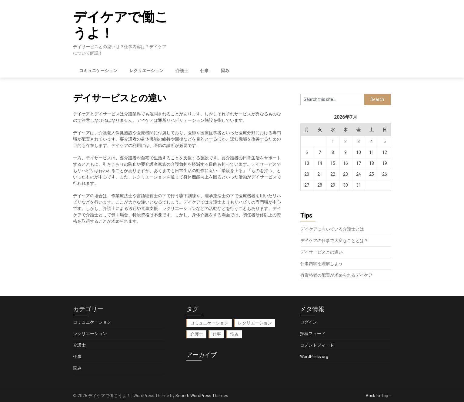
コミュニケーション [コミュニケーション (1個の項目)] (209, 323)
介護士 (181, 70)
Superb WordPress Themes (201, 395)
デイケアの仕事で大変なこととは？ (334, 240)
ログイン (308, 322)
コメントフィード (317, 345)
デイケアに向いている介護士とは (332, 229)
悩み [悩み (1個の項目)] (234, 334)
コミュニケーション (98, 70)
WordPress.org (314, 356)
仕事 (204, 70)
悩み (225, 70)
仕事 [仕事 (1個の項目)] (216, 334)
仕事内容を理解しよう (321, 263)
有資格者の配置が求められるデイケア (336, 275)
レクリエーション (146, 70)
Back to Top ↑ (378, 395)
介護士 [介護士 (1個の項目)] (196, 334)
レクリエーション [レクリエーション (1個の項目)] (255, 323)
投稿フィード (312, 333)
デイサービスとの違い (321, 252)
